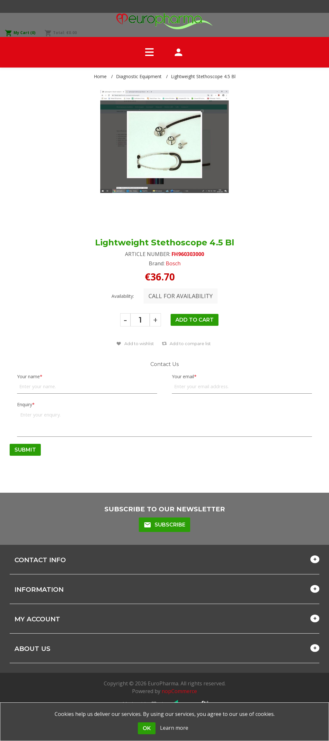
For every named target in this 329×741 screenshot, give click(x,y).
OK (147, 728)
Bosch (173, 263)
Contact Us (164, 364)
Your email (183, 376)
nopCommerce (179, 691)
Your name (28, 376)
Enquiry (24, 404)
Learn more (174, 727)
